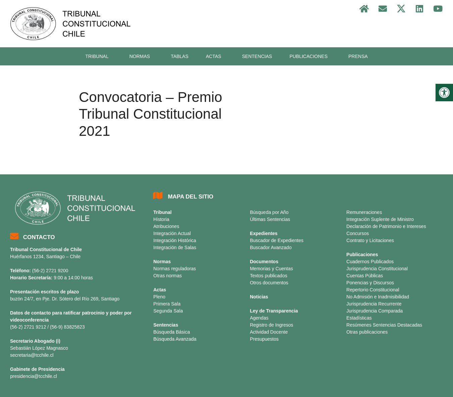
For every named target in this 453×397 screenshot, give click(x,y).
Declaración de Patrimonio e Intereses (386, 226)
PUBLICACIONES (310, 56)
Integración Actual (172, 233)
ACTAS (215, 56)
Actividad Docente (269, 332)
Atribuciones (166, 226)
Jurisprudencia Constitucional (377, 268)
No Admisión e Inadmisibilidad (377, 296)
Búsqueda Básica (171, 332)
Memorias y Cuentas (271, 268)
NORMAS (141, 56)
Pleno (159, 296)
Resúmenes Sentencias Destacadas (384, 325)
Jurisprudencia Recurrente (373, 303)
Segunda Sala (168, 311)
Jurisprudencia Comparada (374, 311)
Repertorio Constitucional (372, 289)
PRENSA (358, 56)
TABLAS (180, 56)
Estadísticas (358, 318)
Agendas (259, 318)
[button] (444, 92)
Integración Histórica (174, 240)
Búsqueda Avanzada (174, 339)
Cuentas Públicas (364, 275)
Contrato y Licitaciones (370, 240)
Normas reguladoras (174, 268)
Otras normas (167, 275)
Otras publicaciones (367, 332)
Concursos (357, 233)
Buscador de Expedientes (277, 240)
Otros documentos (269, 282)
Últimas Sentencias (270, 219)
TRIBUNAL (98, 56)
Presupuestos (264, 339)
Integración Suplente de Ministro (380, 219)
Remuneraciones (364, 212)
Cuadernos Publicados (370, 261)
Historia (161, 219)
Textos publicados (268, 275)
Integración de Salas (174, 247)
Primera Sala (167, 303)
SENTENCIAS (257, 56)
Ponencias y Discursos (370, 282)
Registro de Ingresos (271, 325)
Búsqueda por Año (269, 212)
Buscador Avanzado (271, 247)
